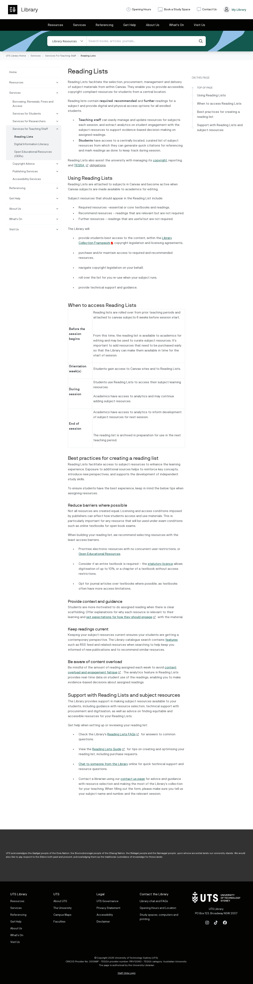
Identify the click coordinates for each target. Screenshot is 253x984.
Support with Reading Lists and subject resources (220, 127)
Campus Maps (62, 914)
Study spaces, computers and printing (159, 917)
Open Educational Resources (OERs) (33, 154)
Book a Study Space (177, 9)
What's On (176, 25)
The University (62, 908)
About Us (152, 25)
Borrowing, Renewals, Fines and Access (33, 104)
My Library (239, 10)
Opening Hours (141, 9)
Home (13, 72)
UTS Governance (107, 901)
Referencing (104, 25)
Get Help (129, 25)
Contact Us (209, 9)
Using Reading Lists (212, 95)
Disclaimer (103, 921)
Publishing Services (25, 171)
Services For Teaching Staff (60, 55)
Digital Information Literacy (31, 144)
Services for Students (27, 113)
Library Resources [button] (64, 41)
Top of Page (205, 87)
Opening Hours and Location (158, 908)
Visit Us (199, 25)
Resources (55, 25)
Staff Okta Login (127, 973)
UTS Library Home (16, 55)
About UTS (60, 901)
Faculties (59, 921)
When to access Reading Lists (219, 103)
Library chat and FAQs (154, 901)
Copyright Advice (24, 163)
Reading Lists (23, 136)
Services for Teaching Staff (30, 129)
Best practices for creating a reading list (218, 114)
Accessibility (105, 914)
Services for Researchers (29, 121)
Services (79, 25)
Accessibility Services (27, 179)
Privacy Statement (108, 908)
